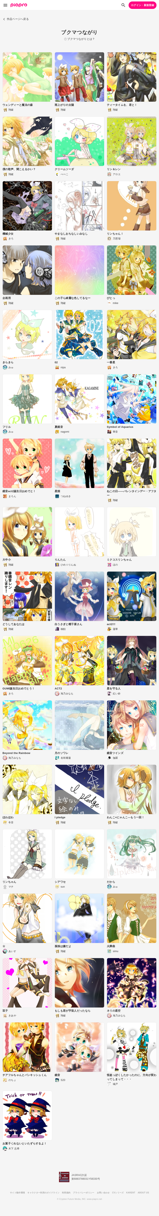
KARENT (130, 1193)
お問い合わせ (103, 1193)
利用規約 (66, 1193)
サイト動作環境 (17, 1193)
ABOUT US (143, 1193)
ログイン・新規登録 (142, 5)
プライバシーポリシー (83, 1193)
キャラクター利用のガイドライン (43, 1193)
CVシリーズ (118, 1193)
